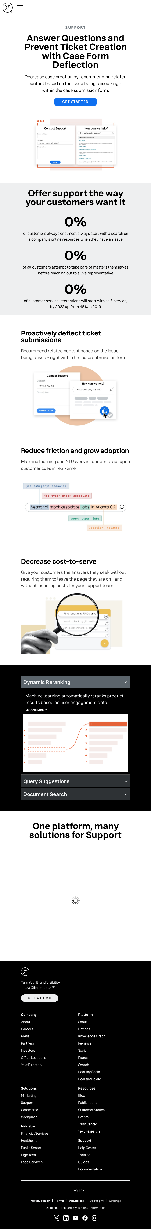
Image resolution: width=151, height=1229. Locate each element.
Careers (27, 1029)
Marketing (29, 1096)
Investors (28, 1051)
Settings (115, 1201)
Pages (83, 1058)
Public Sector (31, 1148)
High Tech (28, 1155)
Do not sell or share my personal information (75, 1208)
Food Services (32, 1162)
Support (27, 1103)
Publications (87, 1103)
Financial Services (34, 1133)
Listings (84, 1029)
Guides (83, 1162)
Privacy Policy (40, 1201)
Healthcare (29, 1141)
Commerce (29, 1110)
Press (25, 1036)
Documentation (90, 1169)
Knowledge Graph (92, 1036)
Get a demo (40, 998)
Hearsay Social (89, 1072)
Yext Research (89, 1131)
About (25, 1022)
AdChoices (76, 1201)
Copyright (97, 1201)
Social (82, 1051)
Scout (82, 1022)
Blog (81, 1096)
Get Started (75, 102)
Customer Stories (91, 1110)
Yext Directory (32, 1065)
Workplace (29, 1117)
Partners (27, 1043)
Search (83, 1065)
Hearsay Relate (89, 1079)
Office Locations (33, 1058)
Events (83, 1117)
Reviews (84, 1043)
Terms (59, 1201)
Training (84, 1155)
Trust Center (87, 1124)
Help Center (87, 1148)
